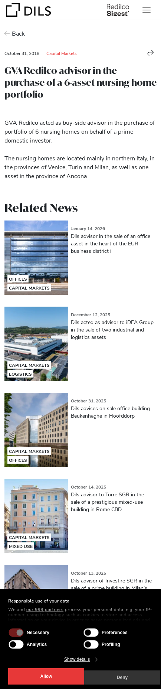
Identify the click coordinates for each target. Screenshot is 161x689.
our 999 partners (44, 610)
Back (18, 33)
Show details (77, 659)
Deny (122, 677)
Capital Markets (61, 53)
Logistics (20, 374)
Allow (46, 676)
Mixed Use (21, 546)
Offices (18, 279)
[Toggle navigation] (146, 10)
